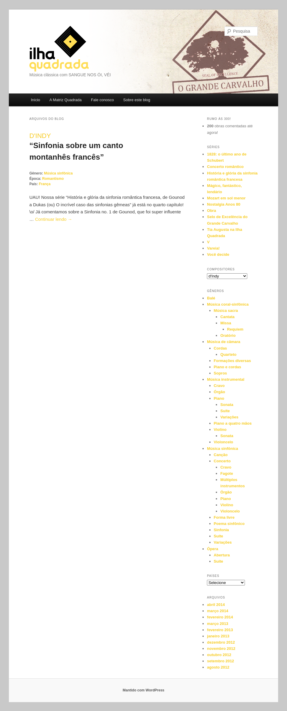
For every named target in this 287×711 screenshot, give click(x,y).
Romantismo (53, 179)
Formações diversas (232, 360)
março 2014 (217, 611)
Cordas (220, 348)
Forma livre (224, 517)
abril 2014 (216, 604)
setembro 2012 (220, 661)
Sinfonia (221, 530)
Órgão (219, 392)
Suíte (225, 411)
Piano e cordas (227, 367)
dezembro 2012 (221, 642)
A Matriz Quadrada (66, 100)
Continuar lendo (53, 219)
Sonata (226, 404)
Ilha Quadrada (59, 49)
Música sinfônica (58, 173)
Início (35, 100)
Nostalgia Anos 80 (223, 204)
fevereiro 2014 (220, 617)
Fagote (226, 473)
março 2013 (217, 623)
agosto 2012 (218, 667)
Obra (211, 210)
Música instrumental (225, 379)
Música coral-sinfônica (227, 304)
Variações (229, 417)
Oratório (227, 335)
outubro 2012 (219, 655)
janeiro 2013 (218, 636)
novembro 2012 (221, 648)
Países (213, 575)
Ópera (212, 549)
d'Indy (40, 135)
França (44, 184)
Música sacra (226, 310)
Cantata (227, 317)
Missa (225, 323)
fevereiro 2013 (220, 630)
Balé (211, 298)
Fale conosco (102, 100)
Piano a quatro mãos (233, 423)
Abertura (222, 555)
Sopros (220, 373)
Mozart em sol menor (226, 198)
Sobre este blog (136, 100)
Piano (219, 398)
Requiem (235, 329)
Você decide (218, 254)
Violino (220, 429)
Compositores (221, 269)
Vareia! (213, 248)
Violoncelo (223, 442)
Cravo (219, 385)
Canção (221, 455)
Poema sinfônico (229, 523)
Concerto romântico (225, 166)
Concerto (222, 461)
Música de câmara (223, 341)
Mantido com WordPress (143, 690)
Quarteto (228, 354)
